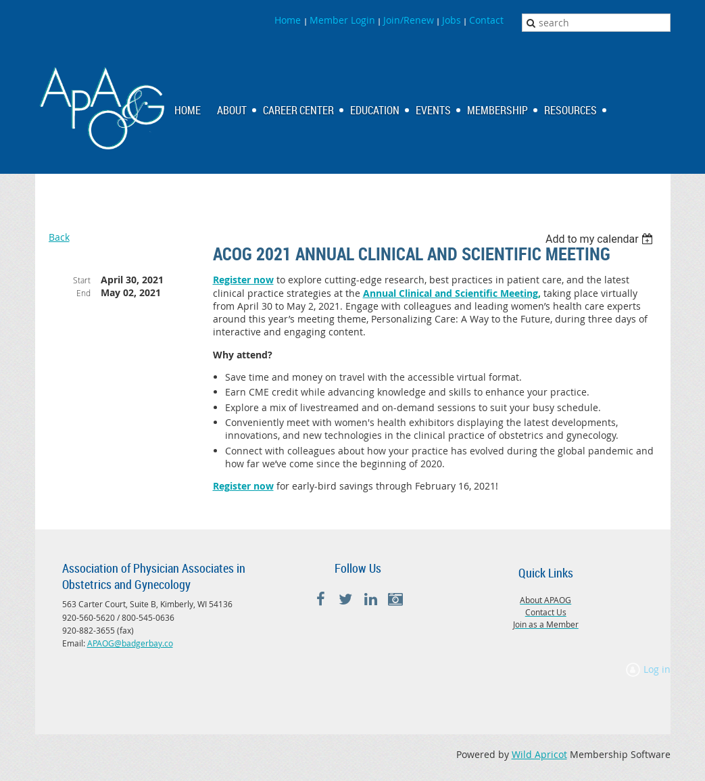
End (83, 292)
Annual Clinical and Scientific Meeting (450, 293)
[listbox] (601, 239)
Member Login (342, 20)
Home (288, 20)
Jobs (451, 20)
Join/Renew (408, 20)
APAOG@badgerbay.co (130, 643)
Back (59, 237)
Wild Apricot (539, 754)
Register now (243, 279)
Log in (657, 669)
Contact (486, 20)
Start (82, 280)
